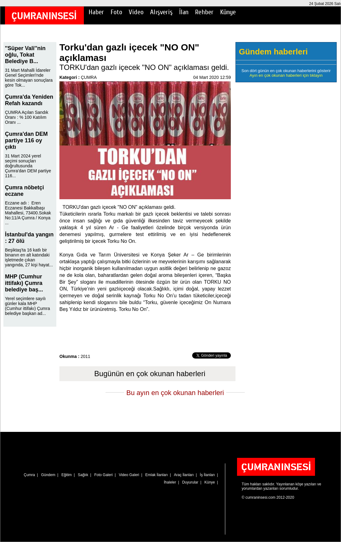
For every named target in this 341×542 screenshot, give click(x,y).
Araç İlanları (184, 475)
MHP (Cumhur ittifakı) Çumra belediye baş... (24, 283)
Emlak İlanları (156, 475)
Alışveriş (161, 12)
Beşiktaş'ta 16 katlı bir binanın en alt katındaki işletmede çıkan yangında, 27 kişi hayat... (29, 257)
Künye (228, 12)
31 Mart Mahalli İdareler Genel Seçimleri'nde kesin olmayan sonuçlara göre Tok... (29, 78)
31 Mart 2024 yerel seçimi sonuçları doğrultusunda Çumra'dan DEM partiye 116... (28, 165)
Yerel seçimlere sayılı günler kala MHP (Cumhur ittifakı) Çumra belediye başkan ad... (27, 306)
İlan (183, 12)
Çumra (29, 475)
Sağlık (83, 475)
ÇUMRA (89, 77)
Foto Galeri (103, 475)
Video (136, 12)
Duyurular (190, 482)
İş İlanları (207, 475)
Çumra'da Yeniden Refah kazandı (29, 100)
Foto (116, 12)
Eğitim (66, 475)
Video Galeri (129, 475)
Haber (96, 12)
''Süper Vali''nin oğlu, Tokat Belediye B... (25, 54)
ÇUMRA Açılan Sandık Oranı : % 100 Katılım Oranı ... (26, 117)
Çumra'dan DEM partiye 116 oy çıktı (26, 140)
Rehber (204, 12)
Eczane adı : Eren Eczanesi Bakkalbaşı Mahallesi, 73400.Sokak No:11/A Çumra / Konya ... (28, 212)
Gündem (48, 475)
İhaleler (170, 482)
